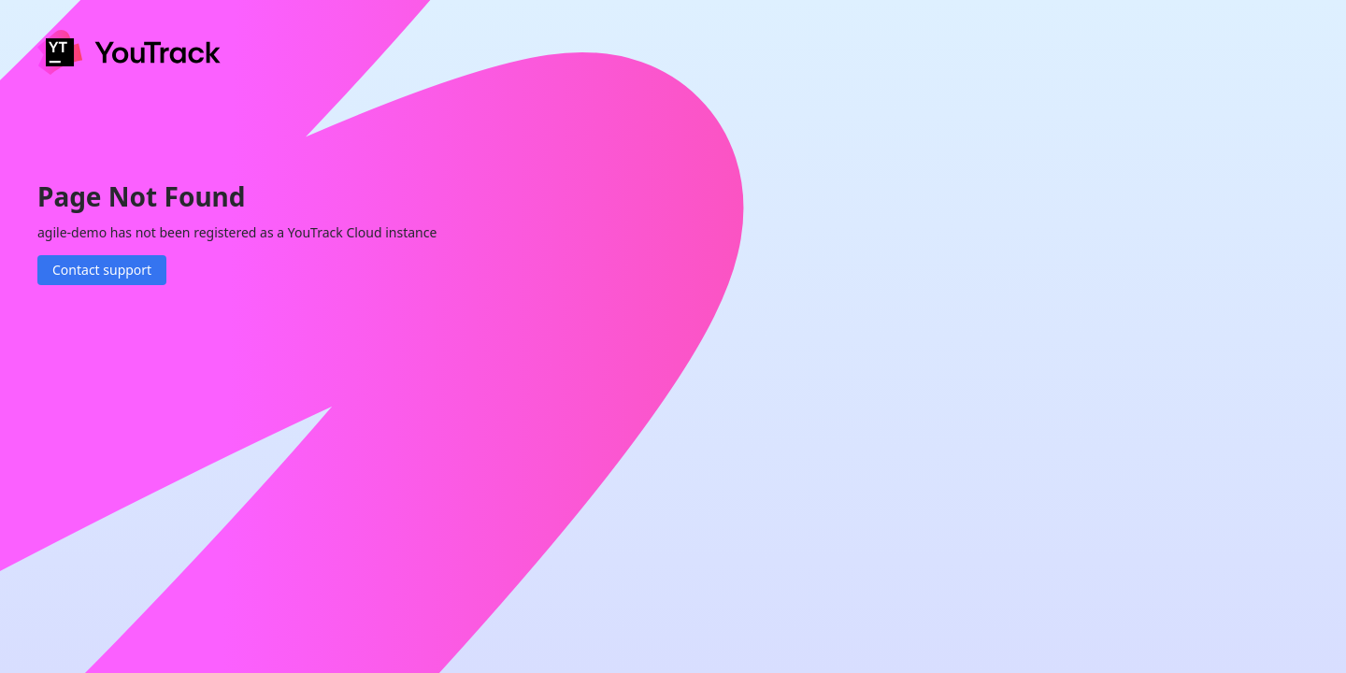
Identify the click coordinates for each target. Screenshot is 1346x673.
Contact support (101, 270)
